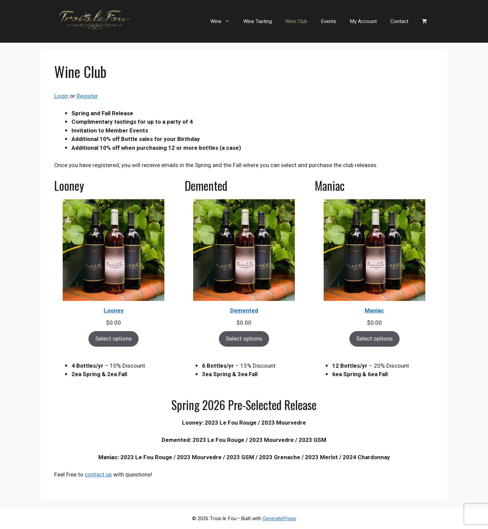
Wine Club (296, 21)
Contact (399, 21)
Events (328, 21)
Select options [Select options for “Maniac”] (374, 338)
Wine (223, 21)
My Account (363, 21)
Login (61, 96)
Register (87, 96)
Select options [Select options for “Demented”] (244, 338)
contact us (98, 474)
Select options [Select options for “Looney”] (113, 338)
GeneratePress (279, 518)
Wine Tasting (257, 21)
